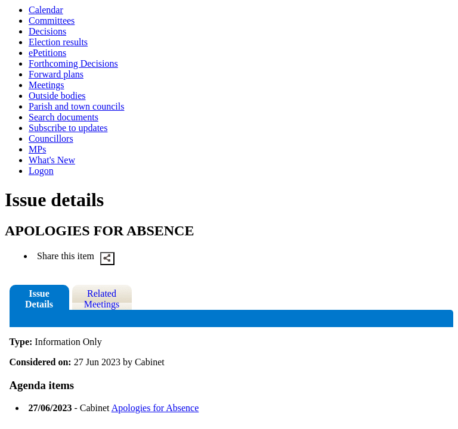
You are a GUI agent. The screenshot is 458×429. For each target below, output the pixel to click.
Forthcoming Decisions (73, 63)
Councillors (51, 138)
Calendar (46, 10)
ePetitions (47, 53)
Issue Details (39, 298)
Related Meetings (102, 298)
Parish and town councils (76, 106)
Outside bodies (57, 96)
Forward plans (56, 74)
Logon (41, 171)
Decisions (47, 31)
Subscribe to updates (68, 128)
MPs (37, 149)
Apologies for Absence (155, 408)
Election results (58, 42)
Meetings (46, 85)
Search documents (63, 117)
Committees (52, 20)
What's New (52, 160)
